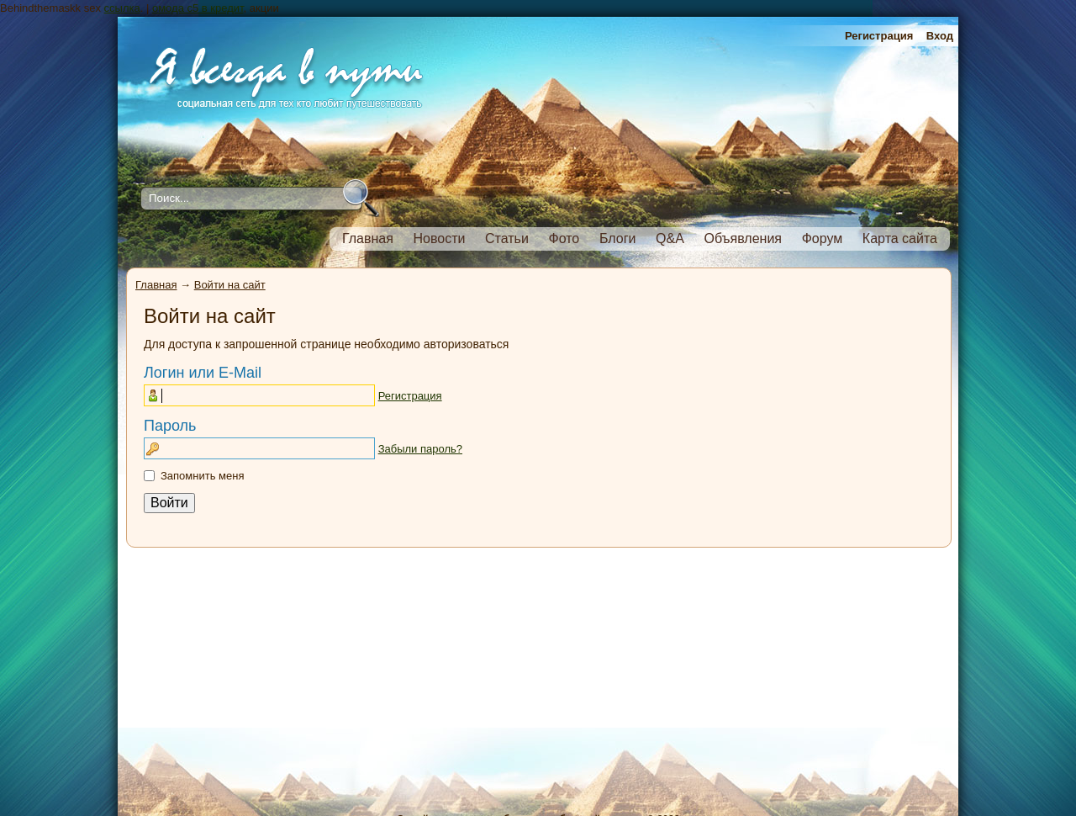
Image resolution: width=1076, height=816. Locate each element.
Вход (939, 35)
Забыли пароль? (420, 448)
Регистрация (879, 35)
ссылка (122, 8)
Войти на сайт (230, 284)
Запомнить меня (202, 475)
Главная (156, 284)
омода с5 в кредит (198, 8)
